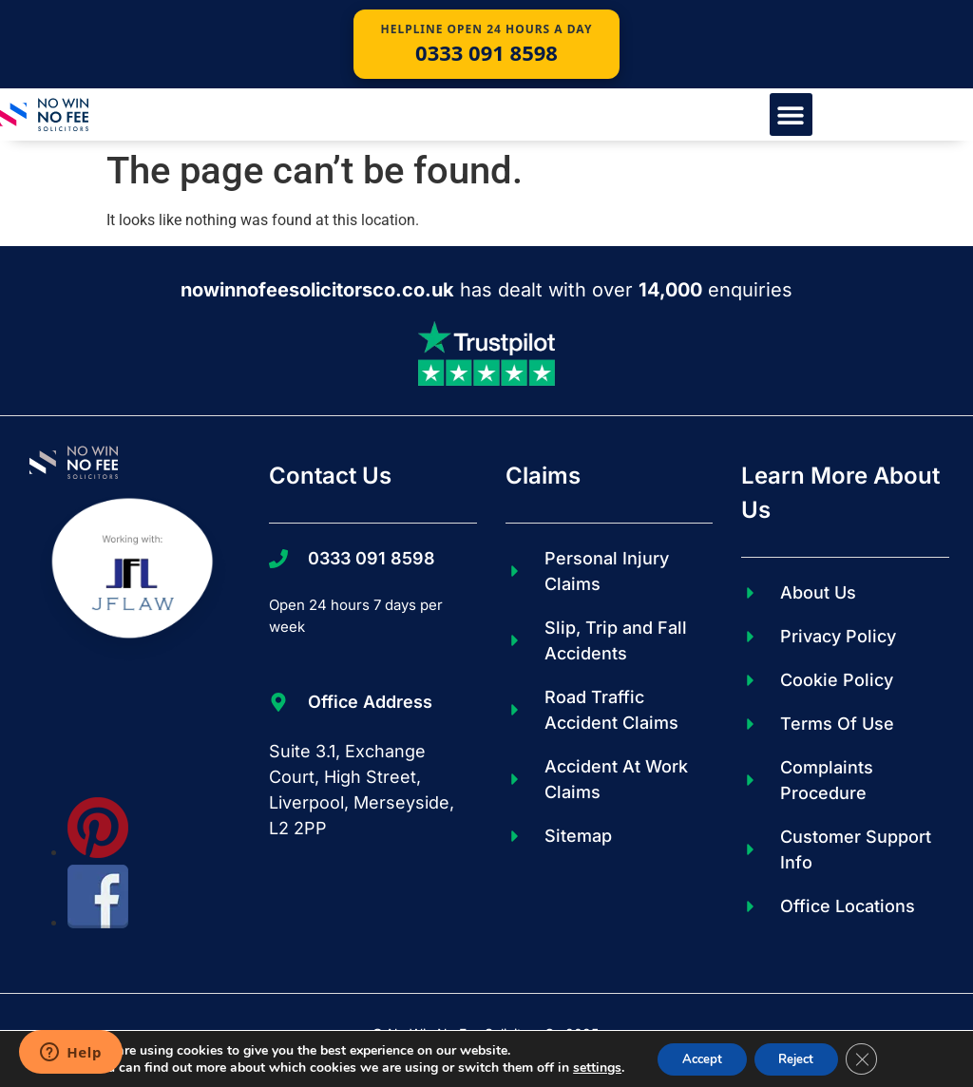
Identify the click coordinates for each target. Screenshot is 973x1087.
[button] (791, 114)
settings (586, 1066)
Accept (694, 1057)
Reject (799, 1057)
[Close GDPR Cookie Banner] (871, 1057)
